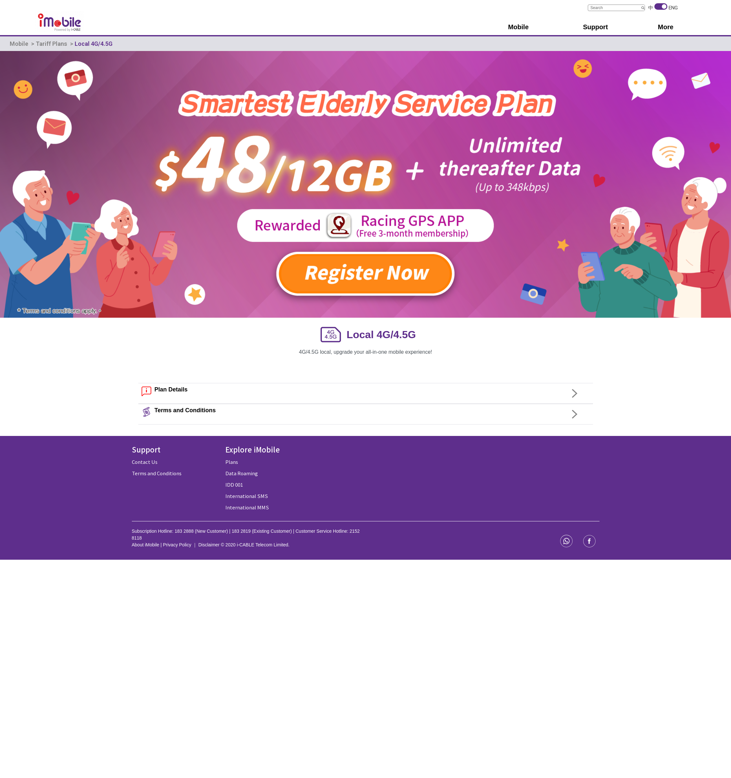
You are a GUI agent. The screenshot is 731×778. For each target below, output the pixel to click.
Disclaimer (209, 544)
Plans (231, 461)
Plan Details (171, 389)
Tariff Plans (51, 43)
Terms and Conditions (185, 410)
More (666, 27)
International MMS (247, 507)
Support (595, 27)
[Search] (642, 8)
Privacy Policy (177, 544)
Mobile (19, 43)
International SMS (246, 495)
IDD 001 (234, 484)
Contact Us (145, 461)
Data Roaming (241, 473)
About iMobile (146, 544)
